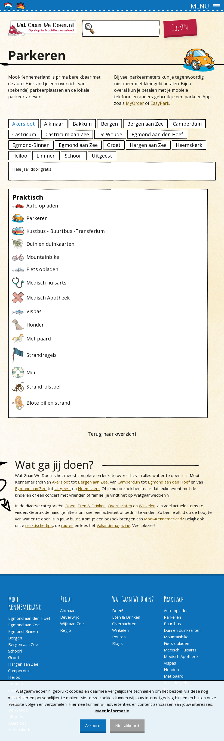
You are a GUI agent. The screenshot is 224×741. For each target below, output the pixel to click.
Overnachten (120, 410)
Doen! (117, 515)
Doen (70, 410)
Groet (114, 145)
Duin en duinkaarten (182, 535)
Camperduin (187, 123)
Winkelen (147, 410)
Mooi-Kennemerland (163, 423)
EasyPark (160, 103)
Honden (171, 574)
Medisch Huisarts (180, 554)
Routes (119, 541)
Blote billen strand (181, 607)
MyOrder (135, 103)
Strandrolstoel (177, 600)
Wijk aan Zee (72, 528)
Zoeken (180, 27)
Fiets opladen (176, 548)
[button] (112, 6)
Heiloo (19, 155)
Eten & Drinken (92, 410)
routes (67, 430)
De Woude (110, 134)
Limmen (46, 155)
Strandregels (176, 587)
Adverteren (19, 675)
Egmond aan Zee (78, 145)
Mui (167, 594)
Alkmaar (53, 123)
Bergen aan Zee (145, 123)
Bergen (109, 123)
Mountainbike (176, 541)
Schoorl (73, 155)
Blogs (117, 548)
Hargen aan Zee (148, 145)
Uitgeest (102, 155)
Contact (15, 669)
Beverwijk (69, 521)
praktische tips (39, 430)
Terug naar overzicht (112, 338)
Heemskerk (189, 145)
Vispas (170, 567)
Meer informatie (112, 710)
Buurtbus (172, 528)
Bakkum (82, 123)
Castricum (24, 134)
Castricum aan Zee (67, 134)
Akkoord (92, 725)
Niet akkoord (127, 725)
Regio (65, 535)
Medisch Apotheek (181, 561)
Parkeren (172, 521)
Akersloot (23, 123)
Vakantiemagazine (113, 430)
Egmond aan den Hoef (157, 134)
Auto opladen (176, 515)
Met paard (173, 580)
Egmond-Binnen (31, 145)
